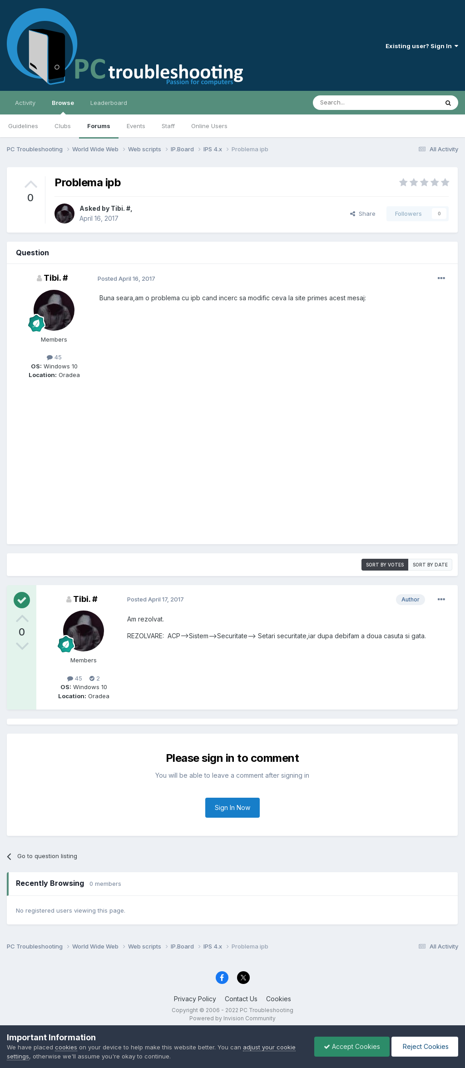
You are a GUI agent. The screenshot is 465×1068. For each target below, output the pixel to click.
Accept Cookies (352, 1046)
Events (136, 125)
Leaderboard (108, 102)
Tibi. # (120, 208)
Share (363, 213)
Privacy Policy (195, 999)
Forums (98, 125)
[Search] (352, 102)
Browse (63, 106)
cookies (66, 1047)
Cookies (278, 999)
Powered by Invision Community (232, 1018)
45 (54, 357)
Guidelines (23, 125)
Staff (168, 125)
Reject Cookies (425, 1046)
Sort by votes (385, 564)
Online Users (209, 125)
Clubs (62, 125)
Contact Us (241, 999)
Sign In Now (232, 807)
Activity (25, 102)
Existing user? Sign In (422, 46)
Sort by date (430, 564)
